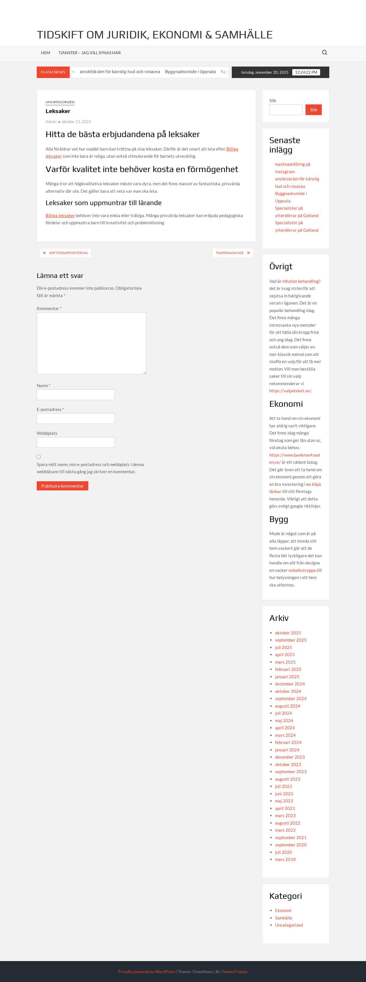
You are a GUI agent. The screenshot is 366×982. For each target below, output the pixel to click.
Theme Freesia (234, 971)
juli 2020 (283, 852)
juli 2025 (283, 647)
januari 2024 (287, 749)
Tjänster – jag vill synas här (90, 52)
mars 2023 (285, 815)
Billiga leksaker (60, 215)
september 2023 (291, 771)
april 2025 (285, 654)
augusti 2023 (287, 779)
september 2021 (291, 837)
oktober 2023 (288, 764)
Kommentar (49, 308)
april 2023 (285, 808)
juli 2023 (283, 786)
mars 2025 (285, 662)
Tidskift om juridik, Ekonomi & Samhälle (155, 34)
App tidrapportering (68, 253)
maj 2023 (284, 800)
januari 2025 (287, 676)
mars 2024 (285, 735)
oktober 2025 (288, 632)
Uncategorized (60, 102)
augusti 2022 (287, 822)
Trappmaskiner (230, 253)
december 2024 (290, 683)
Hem (45, 52)
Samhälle (283, 917)
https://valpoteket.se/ (290, 390)
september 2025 (291, 639)
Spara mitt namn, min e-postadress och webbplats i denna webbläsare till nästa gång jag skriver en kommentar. (90, 468)
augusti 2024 (287, 705)
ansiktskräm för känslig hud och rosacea (124, 71)
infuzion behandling (300, 281)
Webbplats (47, 433)
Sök (272, 100)
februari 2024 (288, 742)
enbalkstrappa (302, 570)
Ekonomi (283, 910)
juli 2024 (283, 713)
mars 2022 (285, 830)
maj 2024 (284, 720)
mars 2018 (285, 859)
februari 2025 (288, 669)
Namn (43, 385)
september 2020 (291, 844)
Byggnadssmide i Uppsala (195, 71)
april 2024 (285, 727)
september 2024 (291, 698)
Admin (51, 121)
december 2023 (290, 756)
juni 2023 (284, 793)
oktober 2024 (288, 691)
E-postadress (50, 409)
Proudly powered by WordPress (146, 971)
